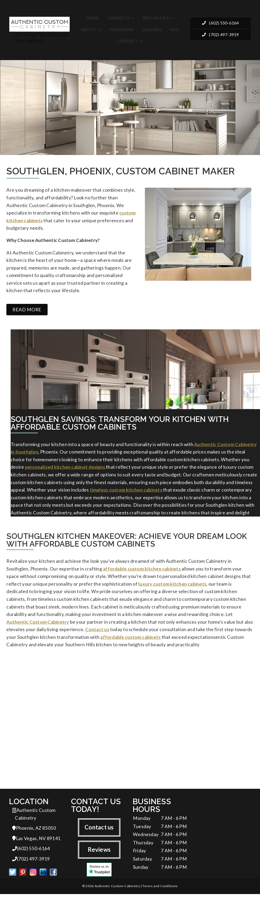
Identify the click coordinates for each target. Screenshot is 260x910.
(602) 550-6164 (220, 24)
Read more (26, 314)
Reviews (99, 863)
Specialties (155, 17)
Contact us (99, 840)
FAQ (174, 29)
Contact (127, 41)
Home (92, 17)
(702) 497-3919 (220, 35)
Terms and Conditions (160, 902)
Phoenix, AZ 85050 (34, 842)
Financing (122, 29)
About (89, 29)
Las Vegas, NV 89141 (36, 853)
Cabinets (118, 17)
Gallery (152, 29)
